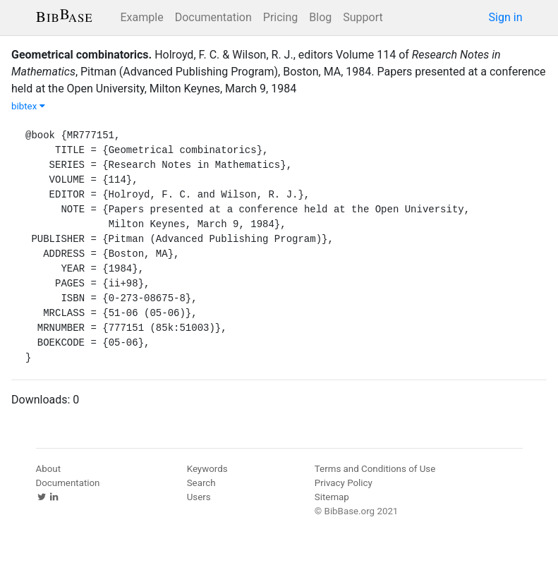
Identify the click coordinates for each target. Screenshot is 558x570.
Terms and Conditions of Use (375, 468)
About (48, 468)
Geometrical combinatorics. (81, 54)
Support (362, 17)
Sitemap (332, 497)
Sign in (506, 17)
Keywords (207, 468)
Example (142, 17)
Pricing (280, 17)
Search (201, 483)
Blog (320, 17)
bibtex (28, 106)
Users (199, 497)
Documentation (213, 17)
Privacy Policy (343, 483)
